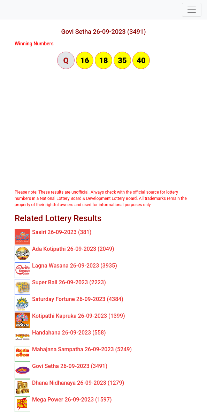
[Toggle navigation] (191, 10)
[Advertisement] (103, 130)
